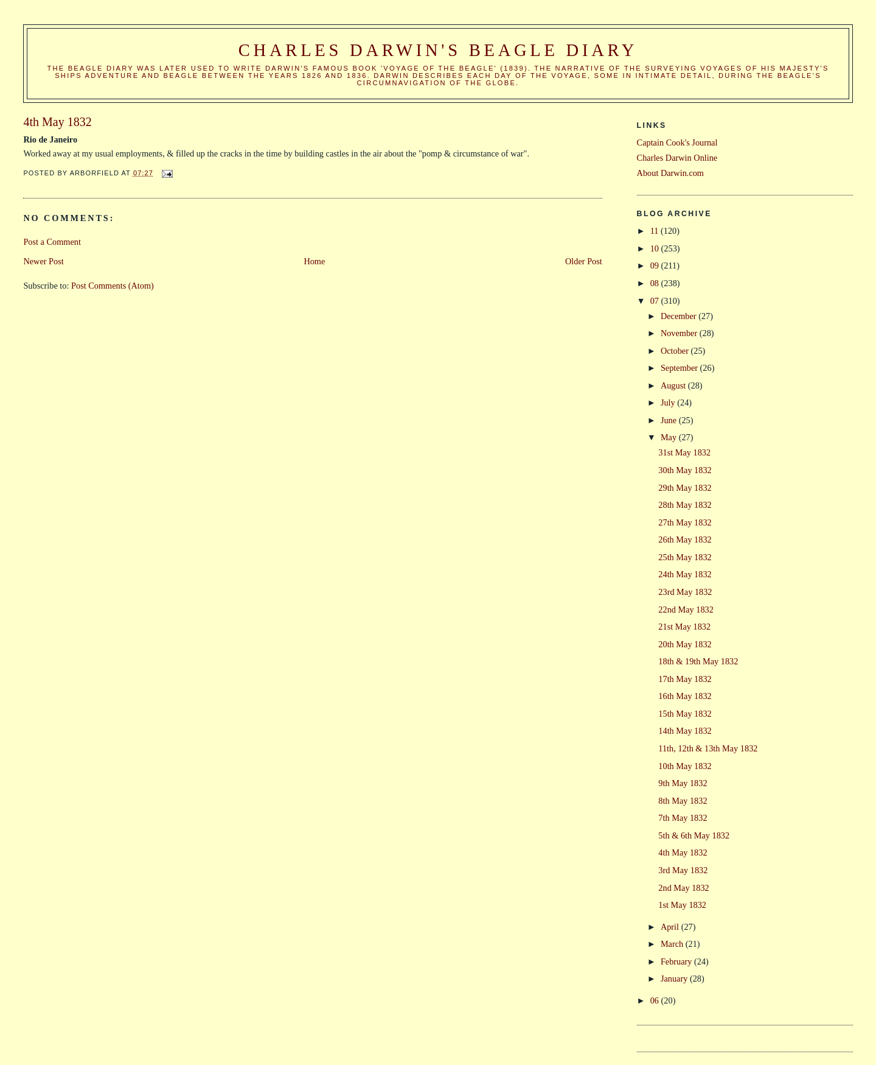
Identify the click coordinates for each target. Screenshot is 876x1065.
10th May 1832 (684, 766)
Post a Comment (52, 242)
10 (655, 248)
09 (655, 265)
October (676, 351)
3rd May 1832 (682, 870)
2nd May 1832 (683, 888)
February (677, 961)
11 (655, 231)
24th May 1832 (684, 574)
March (673, 944)
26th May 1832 (684, 539)
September (680, 368)
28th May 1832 (684, 505)
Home (314, 261)
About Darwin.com (670, 173)
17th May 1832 (684, 679)
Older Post (583, 261)
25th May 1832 (684, 557)
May (670, 437)
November (680, 333)
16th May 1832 (684, 696)
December (679, 316)
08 (655, 283)
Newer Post (43, 261)
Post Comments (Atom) (112, 285)
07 (655, 301)
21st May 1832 (684, 626)
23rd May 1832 (685, 592)
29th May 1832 (684, 488)
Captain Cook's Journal (677, 142)
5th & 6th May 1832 (693, 835)
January (675, 978)
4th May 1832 (682, 852)
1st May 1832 (682, 905)
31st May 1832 (684, 452)
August (674, 385)
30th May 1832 (684, 470)
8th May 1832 (682, 801)
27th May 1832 (684, 522)
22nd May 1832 (686, 609)
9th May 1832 (682, 783)
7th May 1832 (682, 818)
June (670, 420)
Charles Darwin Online (677, 158)
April (671, 927)
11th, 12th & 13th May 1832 (707, 748)
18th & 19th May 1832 (698, 661)
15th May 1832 (684, 714)
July (669, 402)
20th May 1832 (684, 644)
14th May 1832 (684, 731)
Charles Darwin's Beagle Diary (438, 50)
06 (655, 1000)
